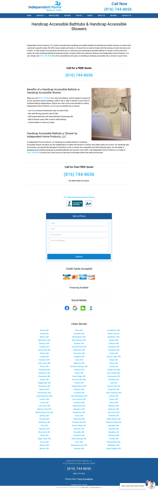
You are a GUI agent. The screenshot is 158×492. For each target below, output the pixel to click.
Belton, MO (44, 337)
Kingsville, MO (113, 389)
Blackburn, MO (113, 337)
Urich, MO (79, 442)
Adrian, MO (44, 330)
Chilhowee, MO (79, 350)
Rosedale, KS (114, 432)
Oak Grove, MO (113, 412)
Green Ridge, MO (79, 376)
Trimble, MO (113, 439)
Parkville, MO (114, 416)
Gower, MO (79, 373)
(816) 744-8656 (118, 9)
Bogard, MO (113, 340)
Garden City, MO (113, 370)
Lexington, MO (79, 403)
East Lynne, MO (44, 363)
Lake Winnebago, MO (79, 396)
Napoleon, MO (78, 409)
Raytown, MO (79, 429)
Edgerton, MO (79, 363)
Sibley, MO (44, 435)
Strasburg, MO (113, 435)
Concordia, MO (79, 353)
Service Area (54, 15)
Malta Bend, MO (79, 406)
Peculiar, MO (44, 419)
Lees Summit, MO (79, 399)
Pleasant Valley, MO (113, 422)
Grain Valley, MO (113, 373)
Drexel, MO (113, 360)
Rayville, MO (113, 429)
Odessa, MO (44, 416)
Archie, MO (44, 334)
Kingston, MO (79, 389)
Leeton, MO (113, 399)
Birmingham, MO (79, 337)
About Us (101, 15)
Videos (89, 15)
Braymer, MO (44, 343)
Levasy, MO (44, 403)
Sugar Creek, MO (44, 439)
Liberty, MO (113, 403)
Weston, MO (44, 448)
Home (29, 15)
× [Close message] (144, 484)
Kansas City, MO (113, 386)
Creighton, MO (79, 357)
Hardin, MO (44, 380)
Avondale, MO (79, 334)
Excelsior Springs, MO (79, 366)
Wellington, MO (114, 445)
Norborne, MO (113, 409)
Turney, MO (44, 442)
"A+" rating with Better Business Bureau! (79, 197)
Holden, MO (79, 383)
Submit (78, 256)
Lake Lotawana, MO (113, 393)
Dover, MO (79, 360)
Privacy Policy (70, 479)
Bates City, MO (113, 334)
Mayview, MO (114, 406)
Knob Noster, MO (44, 393)
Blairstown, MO (44, 340)
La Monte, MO (79, 393)
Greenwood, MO (113, 376)
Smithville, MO (79, 435)
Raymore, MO (44, 429)
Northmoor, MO (79, 412)
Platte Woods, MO (114, 419)
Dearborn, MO (44, 360)
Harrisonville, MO (79, 380)
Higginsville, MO (44, 383)
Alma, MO (79, 330)
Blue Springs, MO (79, 340)
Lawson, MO (44, 399)
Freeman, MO (79, 370)
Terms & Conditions (85, 479)
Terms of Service (95, 487)
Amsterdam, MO (113, 330)
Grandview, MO (44, 376)
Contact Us (126, 15)
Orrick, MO (79, 416)
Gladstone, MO (44, 373)
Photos (79, 15)
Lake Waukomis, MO (44, 396)
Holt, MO (113, 383)
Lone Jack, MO (44, 406)
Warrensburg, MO (113, 442)
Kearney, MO (44, 389)
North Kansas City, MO (44, 412)
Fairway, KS (113, 366)
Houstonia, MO (44, 386)
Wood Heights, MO (113, 448)
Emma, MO (44, 366)
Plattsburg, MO (44, 422)
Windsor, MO (79, 448)
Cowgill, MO (44, 357)
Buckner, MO (79, 343)
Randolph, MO (113, 425)
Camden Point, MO (79, 347)
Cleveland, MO (113, 350)
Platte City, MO (79, 419)
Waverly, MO (44, 445)
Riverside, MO (79, 432)
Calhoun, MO (114, 343)
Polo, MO (44, 425)
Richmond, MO (44, 432)
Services (41, 16)
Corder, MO (113, 353)
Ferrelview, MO (44, 370)
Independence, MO (79, 386)
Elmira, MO (113, 363)
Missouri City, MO (44, 409)
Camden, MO (44, 347)
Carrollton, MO (113, 347)
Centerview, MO (44, 350)
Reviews (67, 15)
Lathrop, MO (113, 396)
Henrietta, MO (113, 380)
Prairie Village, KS (79, 425)
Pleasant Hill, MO (79, 422)
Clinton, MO (44, 353)
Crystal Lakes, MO (114, 357)
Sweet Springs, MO (79, 439)
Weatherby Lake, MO (79, 445)
